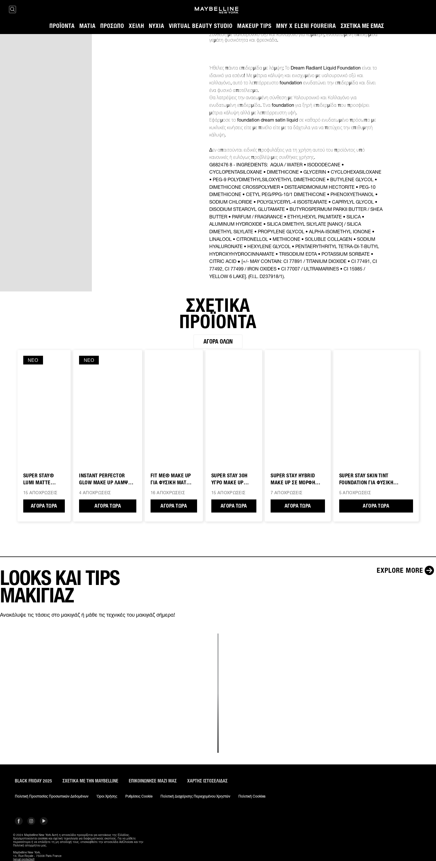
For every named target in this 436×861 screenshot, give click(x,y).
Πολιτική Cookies (251, 796)
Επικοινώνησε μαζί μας (153, 781)
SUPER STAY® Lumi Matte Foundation (38, 479)
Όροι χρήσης (107, 796)
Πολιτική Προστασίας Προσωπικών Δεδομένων (51, 796)
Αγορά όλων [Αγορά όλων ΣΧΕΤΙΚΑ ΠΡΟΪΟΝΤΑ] (218, 341)
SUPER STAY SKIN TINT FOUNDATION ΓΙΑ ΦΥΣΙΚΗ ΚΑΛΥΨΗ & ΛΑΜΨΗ (366, 479)
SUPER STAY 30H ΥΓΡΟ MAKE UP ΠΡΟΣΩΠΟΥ (229, 479)
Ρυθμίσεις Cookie (138, 796)
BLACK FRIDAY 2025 (33, 781)
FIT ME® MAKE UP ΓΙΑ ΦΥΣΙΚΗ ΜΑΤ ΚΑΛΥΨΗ (171, 479)
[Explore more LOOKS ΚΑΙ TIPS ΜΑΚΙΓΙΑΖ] (406, 570)
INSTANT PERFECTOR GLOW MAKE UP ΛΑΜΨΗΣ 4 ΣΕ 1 (106, 479)
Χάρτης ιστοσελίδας (207, 781)
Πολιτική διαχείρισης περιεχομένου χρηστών (195, 796)
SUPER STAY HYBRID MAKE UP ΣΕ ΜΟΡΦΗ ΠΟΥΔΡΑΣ (293, 479)
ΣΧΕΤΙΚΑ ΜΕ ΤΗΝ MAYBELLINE (90, 781)
